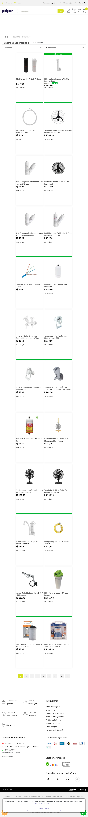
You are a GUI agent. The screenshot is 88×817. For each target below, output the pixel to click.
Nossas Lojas (67, 3)
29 (62, 676)
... (58, 675)
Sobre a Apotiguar (53, 706)
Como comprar (51, 710)
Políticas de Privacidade (55, 713)
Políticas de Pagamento (55, 716)
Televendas (82, 3)
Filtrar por (23, 47)
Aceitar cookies (44, 808)
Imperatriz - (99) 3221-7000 (14, 743)
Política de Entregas (53, 720)
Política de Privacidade (43, 804)
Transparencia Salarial (54, 730)
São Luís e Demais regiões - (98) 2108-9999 (21, 746)
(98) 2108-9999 (10, 750)
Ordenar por (65, 47)
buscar (61, 11)
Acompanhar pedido (50, 3)
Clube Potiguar (51, 726)
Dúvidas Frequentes (53, 723)
